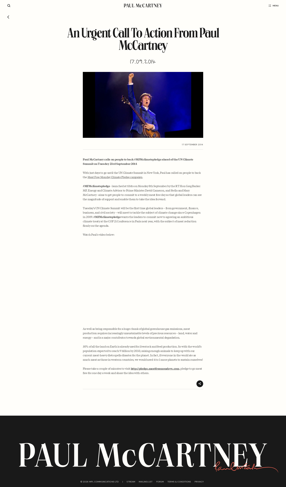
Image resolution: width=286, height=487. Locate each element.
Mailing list (145, 481)
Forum (160, 481)
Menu (274, 5)
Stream (131, 481)
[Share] (199, 383)
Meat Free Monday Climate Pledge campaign (115, 177)
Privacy (199, 481)
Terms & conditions (179, 481)
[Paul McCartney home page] (143, 5)
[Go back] (8, 17)
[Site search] (8, 5)
